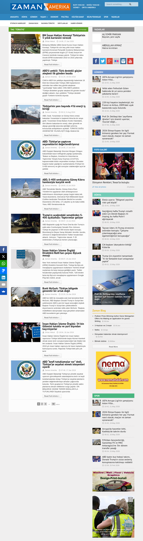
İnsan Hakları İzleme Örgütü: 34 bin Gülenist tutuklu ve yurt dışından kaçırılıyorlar (62, 324)
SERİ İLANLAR (63, 23)
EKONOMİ (54, 17)
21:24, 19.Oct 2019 (66, 77)
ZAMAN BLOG (33, 23)
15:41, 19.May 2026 (110, 198)
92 (50, 401)
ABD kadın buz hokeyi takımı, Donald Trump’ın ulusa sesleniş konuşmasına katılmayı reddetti (117, 438)
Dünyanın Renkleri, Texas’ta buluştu (110, 175)
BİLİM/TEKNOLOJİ (94, 17)
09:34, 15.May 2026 (110, 430)
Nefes (97, 315)
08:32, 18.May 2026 (110, 417)
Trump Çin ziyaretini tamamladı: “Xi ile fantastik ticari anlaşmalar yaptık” (118, 245)
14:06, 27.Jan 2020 (64, 41)
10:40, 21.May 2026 (110, 94)
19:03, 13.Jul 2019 (66, 186)
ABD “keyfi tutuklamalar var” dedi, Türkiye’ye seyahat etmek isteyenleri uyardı (63, 362)
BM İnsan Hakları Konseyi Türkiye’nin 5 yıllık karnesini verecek (63, 36)
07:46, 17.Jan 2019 (66, 368)
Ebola (132, 531)
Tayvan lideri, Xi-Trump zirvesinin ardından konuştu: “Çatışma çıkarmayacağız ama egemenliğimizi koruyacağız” (117, 221)
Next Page (58, 401)
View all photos (99, 180)
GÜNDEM (33, 17)
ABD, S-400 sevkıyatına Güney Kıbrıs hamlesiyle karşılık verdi (63, 181)
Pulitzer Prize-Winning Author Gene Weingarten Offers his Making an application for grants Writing (114, 304)
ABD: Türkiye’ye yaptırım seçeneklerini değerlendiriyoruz (64, 143)
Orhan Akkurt (48, 41)
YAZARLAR (115, 17)
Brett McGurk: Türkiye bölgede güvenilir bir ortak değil (59, 287)
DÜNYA (24, 17)
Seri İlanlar (92, 531)
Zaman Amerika (49, 77)
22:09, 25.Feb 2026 (110, 444)
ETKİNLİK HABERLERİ (18, 23)
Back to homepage (79, 29)
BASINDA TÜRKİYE (48, 23)
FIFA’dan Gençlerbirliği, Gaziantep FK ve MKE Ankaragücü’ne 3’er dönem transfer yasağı (117, 424)
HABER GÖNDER (76, 23)
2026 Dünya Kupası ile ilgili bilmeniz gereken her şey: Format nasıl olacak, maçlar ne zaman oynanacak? (117, 129)
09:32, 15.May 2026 (110, 250)
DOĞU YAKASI (93, 5)
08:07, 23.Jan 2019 (66, 256)
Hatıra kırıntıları (108, 48)
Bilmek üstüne (100, 327)
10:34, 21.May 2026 (110, 107)
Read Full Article (51, 64)
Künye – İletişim (120, 531)
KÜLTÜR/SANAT (78, 17)
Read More (113, 332)
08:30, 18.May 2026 (110, 228)
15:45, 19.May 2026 (110, 135)
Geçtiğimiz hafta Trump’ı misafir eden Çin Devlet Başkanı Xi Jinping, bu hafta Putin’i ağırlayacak (118, 206)
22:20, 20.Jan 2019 (66, 292)
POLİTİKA (65, 17)
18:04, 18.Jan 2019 (64, 330)
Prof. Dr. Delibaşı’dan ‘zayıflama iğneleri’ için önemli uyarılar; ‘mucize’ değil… (117, 115)
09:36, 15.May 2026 (110, 239)
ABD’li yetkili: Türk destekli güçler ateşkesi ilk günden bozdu (61, 72)
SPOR (106, 17)
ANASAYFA (14, 17)
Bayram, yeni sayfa (110, 37)
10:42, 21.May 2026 (110, 83)
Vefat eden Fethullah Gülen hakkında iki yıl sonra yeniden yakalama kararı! (117, 89)
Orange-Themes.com (24, 535)
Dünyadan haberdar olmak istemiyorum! (111, 320)
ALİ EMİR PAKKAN (111, 34)
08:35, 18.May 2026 (110, 212)
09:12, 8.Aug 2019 (66, 112)
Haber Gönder (105, 531)
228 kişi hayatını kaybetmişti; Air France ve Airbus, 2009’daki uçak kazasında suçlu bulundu (115, 101)
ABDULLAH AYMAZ (111, 45)
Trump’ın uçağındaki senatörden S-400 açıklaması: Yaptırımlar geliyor (62, 216)
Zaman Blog (99, 296)
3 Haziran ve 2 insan (103, 311)
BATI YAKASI (78, 5)
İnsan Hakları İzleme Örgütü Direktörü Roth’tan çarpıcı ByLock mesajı (63, 252)
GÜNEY (76, 7)
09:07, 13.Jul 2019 (66, 221)
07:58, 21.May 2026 (110, 121)
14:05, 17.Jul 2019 (66, 148)
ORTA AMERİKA (89, 7)
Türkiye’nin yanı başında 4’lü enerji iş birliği (63, 107)
